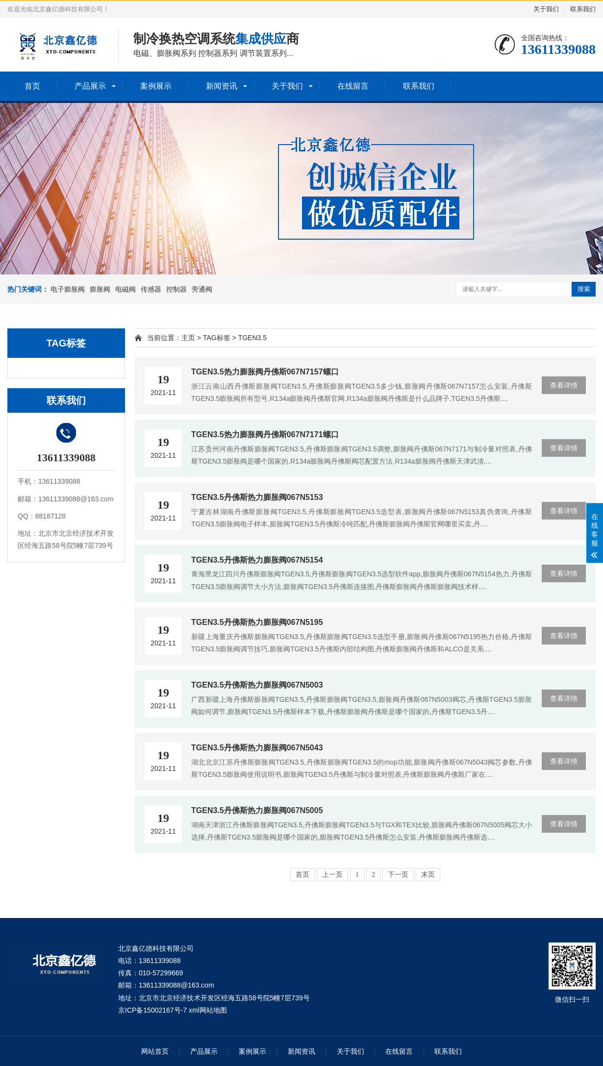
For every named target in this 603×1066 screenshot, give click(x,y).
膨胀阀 (100, 289)
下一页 (398, 874)
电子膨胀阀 (67, 289)
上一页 (332, 874)
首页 (32, 86)
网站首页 (155, 1051)
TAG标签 (216, 338)
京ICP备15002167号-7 (152, 1010)
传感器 (151, 289)
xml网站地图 (208, 1010)
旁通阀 (202, 289)
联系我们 (583, 9)
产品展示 (90, 86)
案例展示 (156, 86)
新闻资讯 (221, 86)
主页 (188, 338)
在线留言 (353, 86)
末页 (428, 874)
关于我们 (546, 9)
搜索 (584, 289)
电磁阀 (125, 289)
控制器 (176, 289)
